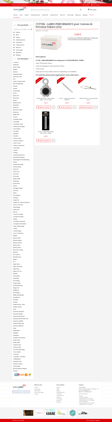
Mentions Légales (95, 420)
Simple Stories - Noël (19, 304)
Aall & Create (16, 67)
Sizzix (14, 309)
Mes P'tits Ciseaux (18, 250)
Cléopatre (16, 133)
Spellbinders (16, 330)
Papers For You (17, 271)
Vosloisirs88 (16, 366)
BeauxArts (19, 52)
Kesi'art (15, 212)
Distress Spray (17, 167)
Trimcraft (15, 354)
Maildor (15, 235)
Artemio (15, 86)
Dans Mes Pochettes (18, 157)
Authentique (16, 91)
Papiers (18, 37)
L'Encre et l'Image (18, 214)
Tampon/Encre (20, 45)
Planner (18, 32)
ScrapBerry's (16, 297)
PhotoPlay (16, 278)
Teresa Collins (17, 347)
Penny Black (16, 276)
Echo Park (16, 174)
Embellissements (20, 40)
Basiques (18, 55)
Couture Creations (18, 141)
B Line (15, 93)
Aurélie (15, 88)
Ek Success (16, 176)
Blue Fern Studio (17, 110)
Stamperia (16, 335)
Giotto (15, 193)
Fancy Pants (16, 183)
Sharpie (15, 302)
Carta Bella (16, 122)
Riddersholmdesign (18, 295)
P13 (14, 262)
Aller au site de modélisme (19, 5)
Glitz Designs (16, 195)
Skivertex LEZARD (18, 321)
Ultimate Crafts (17, 361)
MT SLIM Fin (16, 254)
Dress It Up (16, 171)
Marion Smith (17, 238)
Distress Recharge (18, 164)
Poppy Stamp (16, 283)
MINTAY (15, 252)
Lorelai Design (17, 231)
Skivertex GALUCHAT (19, 316)
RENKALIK (16, 290)
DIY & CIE (15, 169)
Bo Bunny (16, 112)
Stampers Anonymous (19, 337)
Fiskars (15, 186)
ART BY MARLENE (18, 84)
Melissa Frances (17, 243)
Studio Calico (16, 340)
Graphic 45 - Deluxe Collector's (21, 202)
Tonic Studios (17, 352)
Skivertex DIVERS (18, 314)
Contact (36, 394)
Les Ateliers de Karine (19, 221)
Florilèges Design (18, 188)
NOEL (17, 35)
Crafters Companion (18, 145)
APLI (14, 79)
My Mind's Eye (17, 257)
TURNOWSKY (17, 359)
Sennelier (15, 300)
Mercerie (18, 47)
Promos (91, 15)
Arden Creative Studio (19, 81)
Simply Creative (17, 307)
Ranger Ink (16, 288)
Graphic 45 (16, 200)
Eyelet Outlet (16, 178)
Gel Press (15, 190)
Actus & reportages (39, 392)
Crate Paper (16, 148)
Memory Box (16, 245)
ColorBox (15, 136)
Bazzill (15, 100)
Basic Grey (16, 98)
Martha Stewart (17, 240)
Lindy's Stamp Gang (18, 226)
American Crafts (17, 76)
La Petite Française (18, 216)
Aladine (15, 69)
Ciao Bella (16, 131)
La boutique (37, 389)
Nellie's (15, 259)
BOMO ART (16, 114)
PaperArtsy (16, 269)
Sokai (14, 328)
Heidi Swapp (16, 207)
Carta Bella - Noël (18, 124)
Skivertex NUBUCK (18, 326)
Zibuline (15, 371)
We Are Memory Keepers (20, 368)
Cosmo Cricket (17, 138)
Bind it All (15, 107)
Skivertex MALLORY (18, 323)
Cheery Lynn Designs (19, 126)
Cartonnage (19, 50)
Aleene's (15, 72)
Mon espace (37, 390)
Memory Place (17, 247)
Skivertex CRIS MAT (18, 311)
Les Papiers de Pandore (19, 224)
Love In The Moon (18, 233)
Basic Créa (16, 95)
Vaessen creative (17, 364)
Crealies (15, 152)
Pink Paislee (16, 281)
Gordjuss (15, 197)
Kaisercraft (16, 209)
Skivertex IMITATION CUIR (20, 319)
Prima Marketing (17, 285)
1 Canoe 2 (16, 62)
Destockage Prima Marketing (21, 159)
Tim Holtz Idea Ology (19, 349)
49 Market (16, 65)
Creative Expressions (19, 155)
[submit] (80, 10)
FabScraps (16, 181)
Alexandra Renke (17, 74)
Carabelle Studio (17, 119)
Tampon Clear (17, 345)
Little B (15, 228)
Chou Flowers (17, 129)
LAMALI (15, 219)
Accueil (36, 387)
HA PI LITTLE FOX (18, 205)
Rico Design (16, 292)
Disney (15, 162)
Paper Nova (16, 264)
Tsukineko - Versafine (19, 356)
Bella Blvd (15, 105)
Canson (15, 117)
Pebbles (15, 273)
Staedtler (15, 333)
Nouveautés (16, 17)
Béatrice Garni (17, 103)
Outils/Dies (19, 42)
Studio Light (16, 342)
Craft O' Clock (17, 143)
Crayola (15, 150)
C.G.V (87, 420)
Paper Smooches (17, 266)
